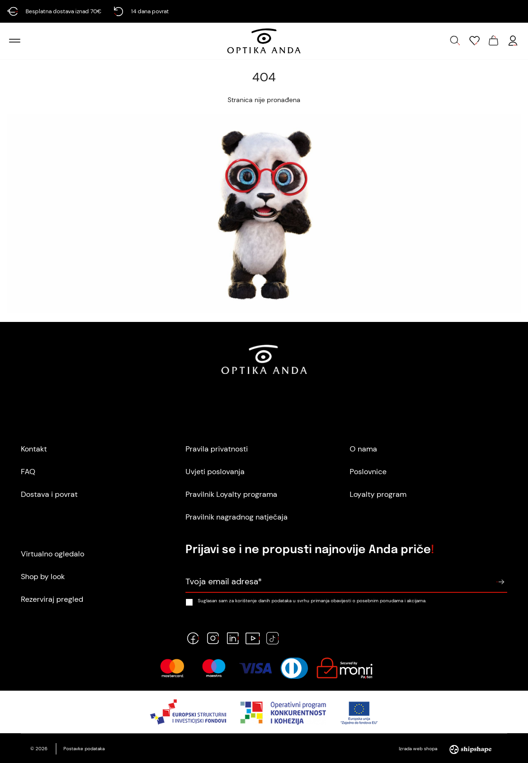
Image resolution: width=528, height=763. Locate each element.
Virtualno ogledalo (52, 554)
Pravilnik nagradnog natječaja (236, 517)
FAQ (28, 472)
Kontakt (34, 449)
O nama (363, 449)
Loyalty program (378, 494)
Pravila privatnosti (216, 449)
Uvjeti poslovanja (215, 472)
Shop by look (43, 576)
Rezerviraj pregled (52, 599)
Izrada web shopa (448, 748)
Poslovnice (368, 472)
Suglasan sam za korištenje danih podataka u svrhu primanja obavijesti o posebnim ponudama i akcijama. (305, 601)
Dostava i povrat (49, 494)
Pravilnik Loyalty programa (231, 494)
